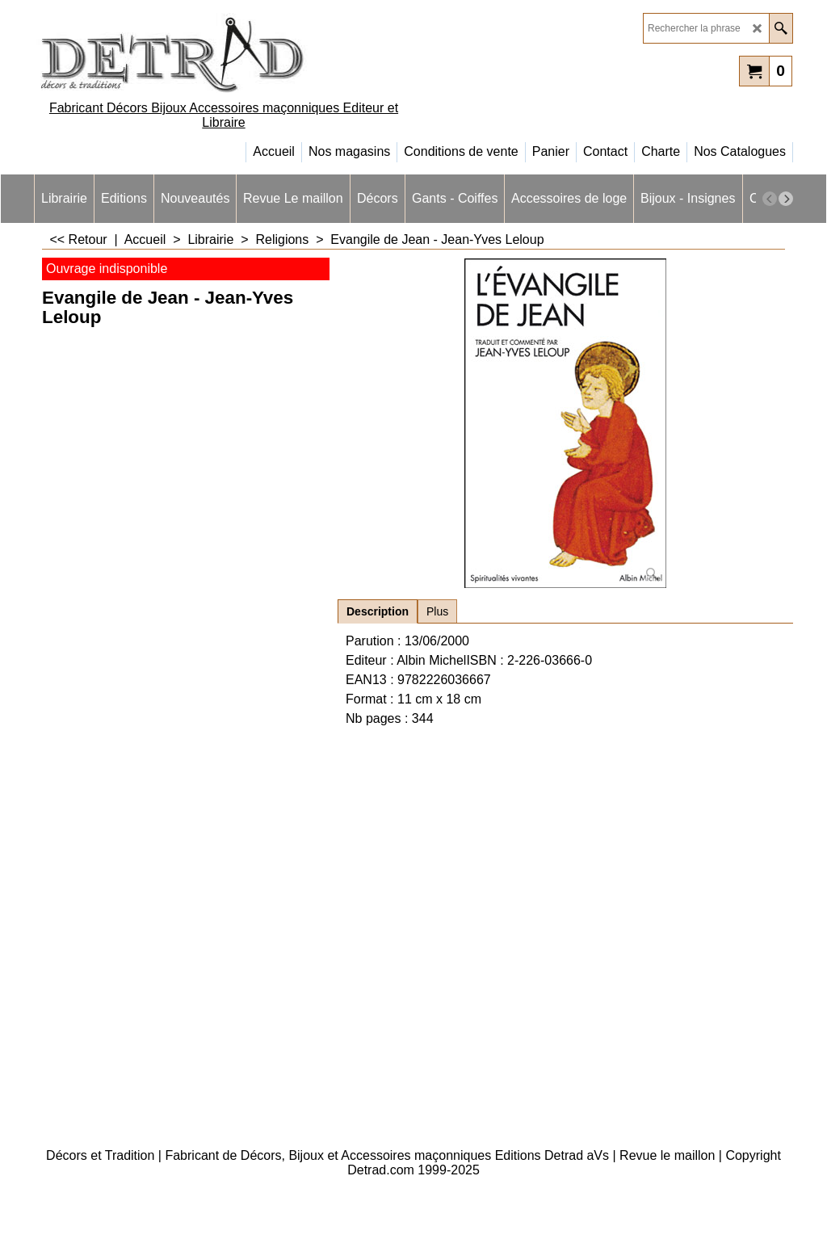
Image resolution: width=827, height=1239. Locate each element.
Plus (437, 611)
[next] (786, 198)
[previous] (769, 198)
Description (377, 611)
